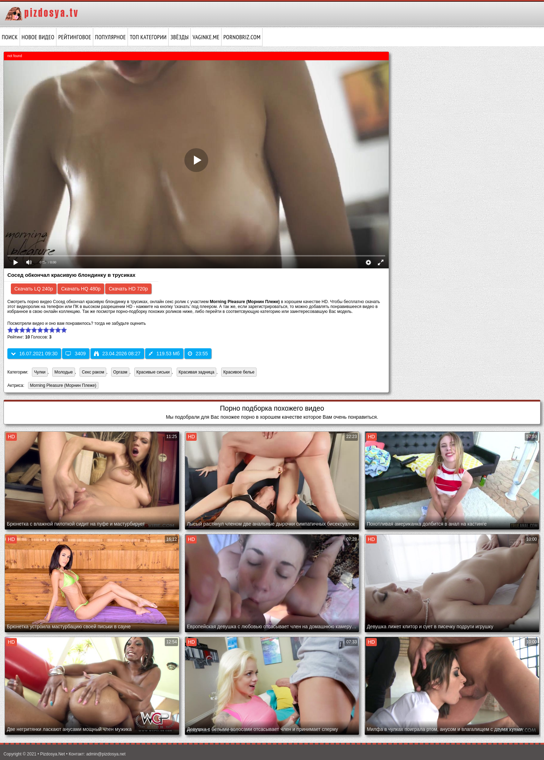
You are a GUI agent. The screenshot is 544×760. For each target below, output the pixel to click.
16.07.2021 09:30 (34, 353)
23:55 (198, 353)
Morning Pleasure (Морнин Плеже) (62, 386)
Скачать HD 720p (128, 289)
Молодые (63, 372)
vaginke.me (205, 37)
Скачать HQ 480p (80, 289)
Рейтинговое (74, 37)
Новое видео (38, 37)
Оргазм (120, 372)
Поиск (10, 37)
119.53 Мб (164, 353)
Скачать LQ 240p (33, 289)
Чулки (40, 372)
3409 (76, 353)
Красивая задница (197, 372)
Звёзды (179, 37)
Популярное (110, 37)
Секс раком (93, 372)
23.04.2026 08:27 (117, 353)
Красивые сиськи (153, 372)
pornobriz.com (241, 37)
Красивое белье (238, 372)
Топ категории (148, 37)
